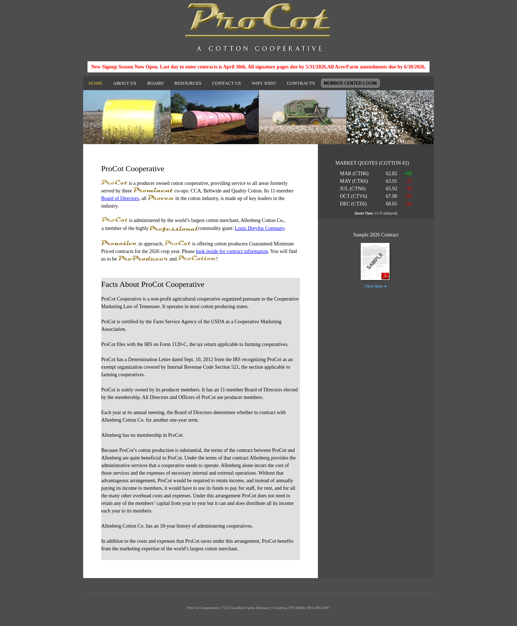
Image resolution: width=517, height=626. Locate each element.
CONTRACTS (301, 83)
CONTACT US (226, 83)
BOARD (155, 83)
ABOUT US (124, 83)
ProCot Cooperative (258, 27)
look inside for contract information (232, 251)
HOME (95, 83)
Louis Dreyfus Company (259, 228)
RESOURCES (187, 83)
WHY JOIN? (264, 83)
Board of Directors (120, 198)
